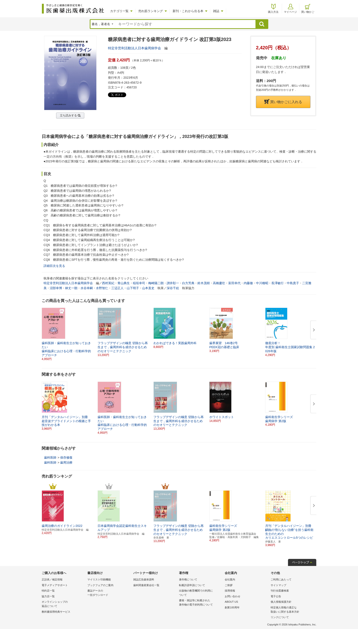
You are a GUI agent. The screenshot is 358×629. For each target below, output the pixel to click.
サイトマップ (278, 585)
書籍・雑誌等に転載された (200, 603)
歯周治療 (66, 462)
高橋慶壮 (219, 283)
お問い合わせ (232, 596)
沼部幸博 (56, 288)
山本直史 (148, 288)
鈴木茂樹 (203, 283)
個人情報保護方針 (281, 601)
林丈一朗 (71, 288)
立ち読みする (68, 115)
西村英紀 (108, 283)
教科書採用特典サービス (56, 611)
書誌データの (109, 593)
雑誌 (216, 11)
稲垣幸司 (139, 283)
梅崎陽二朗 (156, 283)
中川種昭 (262, 283)
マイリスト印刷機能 (99, 579)
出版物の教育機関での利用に (200, 593)
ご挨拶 (229, 585)
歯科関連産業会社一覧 (146, 585)
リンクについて (280, 617)
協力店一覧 (48, 596)
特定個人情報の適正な (292, 610)
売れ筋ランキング (150, 11)
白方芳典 (188, 283)
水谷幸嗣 (87, 288)
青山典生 (123, 283)
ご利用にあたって (281, 579)
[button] (313, 330)
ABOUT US (231, 601)
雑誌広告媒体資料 (143, 579)
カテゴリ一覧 (119, 11)
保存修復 (66, 457)
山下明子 (133, 288)
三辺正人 (117, 288)
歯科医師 (50, 457)
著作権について (188, 579)
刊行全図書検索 (280, 590)
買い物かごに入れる (283, 102)
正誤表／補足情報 (52, 579)
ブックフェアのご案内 (100, 585)
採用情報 (230, 590)
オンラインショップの (63, 604)
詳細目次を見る (54, 266)
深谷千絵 (173, 288)
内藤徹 (248, 283)
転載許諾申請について (192, 585)
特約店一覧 (48, 590)
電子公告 (276, 596)
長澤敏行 (277, 283)
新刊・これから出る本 (188, 11)
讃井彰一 (173, 283)
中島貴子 (293, 283)
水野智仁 (102, 288)
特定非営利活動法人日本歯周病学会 (134, 48)
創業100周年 (232, 607)
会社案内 (230, 579)
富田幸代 (234, 283)
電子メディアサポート (55, 585)
